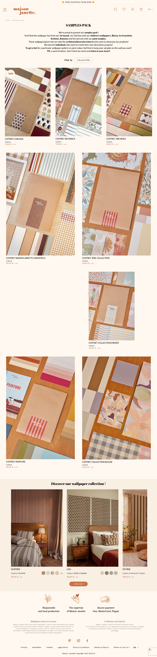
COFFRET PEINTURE (15, 461)
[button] (151, 9)
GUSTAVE (15, 569)
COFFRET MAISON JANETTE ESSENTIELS (25, 258)
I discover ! (78, 584)
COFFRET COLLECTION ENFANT (104, 343)
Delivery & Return (101, 647)
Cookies (49, 647)
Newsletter (36, 647)
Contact (24, 647)
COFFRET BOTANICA (65, 139)
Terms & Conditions (81, 647)
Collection (83, 60)
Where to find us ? (122, 647)
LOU (69, 569)
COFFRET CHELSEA (14, 139)
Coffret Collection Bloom (97, 462)
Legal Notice (63, 647)
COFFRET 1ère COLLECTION (95, 258)
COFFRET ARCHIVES (116, 139)
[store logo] (35, 11)
